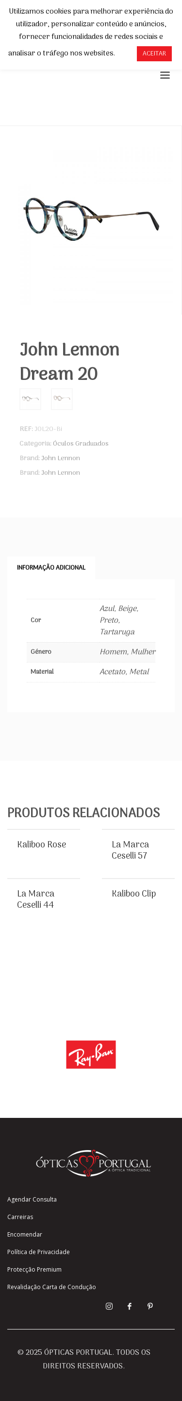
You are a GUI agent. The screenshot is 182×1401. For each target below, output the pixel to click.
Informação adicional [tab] (51, 568)
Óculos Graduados (81, 443)
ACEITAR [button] (154, 54)
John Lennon (60, 458)
